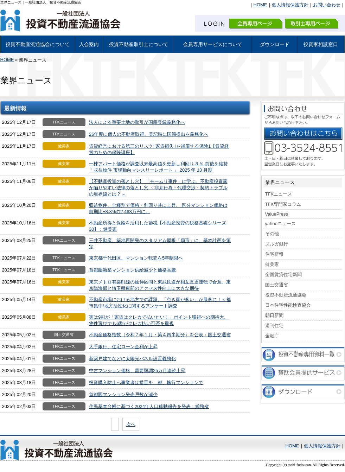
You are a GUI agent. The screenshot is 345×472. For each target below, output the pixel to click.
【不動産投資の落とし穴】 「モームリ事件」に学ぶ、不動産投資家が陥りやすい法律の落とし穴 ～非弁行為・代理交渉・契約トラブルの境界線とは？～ (158, 188)
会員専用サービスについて (212, 44)
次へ (130, 424)
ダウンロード (274, 44)
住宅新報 (274, 254)
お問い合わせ (326, 4)
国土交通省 (276, 284)
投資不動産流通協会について (38, 44)
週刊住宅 (274, 325)
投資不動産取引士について (138, 44)
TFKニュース (278, 194)
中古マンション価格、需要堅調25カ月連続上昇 (137, 370)
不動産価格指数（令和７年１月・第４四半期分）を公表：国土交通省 (160, 334)
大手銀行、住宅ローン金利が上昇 (123, 346)
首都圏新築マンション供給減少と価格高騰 (132, 270)
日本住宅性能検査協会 (288, 305)
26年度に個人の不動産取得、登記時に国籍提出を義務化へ (148, 134)
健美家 (272, 264)
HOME (260, 4)
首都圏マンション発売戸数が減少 (123, 394)
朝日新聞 (274, 315)
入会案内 (89, 44)
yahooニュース (280, 223)
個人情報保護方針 (290, 4)
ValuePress (276, 214)
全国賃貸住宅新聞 (283, 274)
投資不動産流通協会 (285, 295)
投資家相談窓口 (321, 44)
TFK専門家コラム (283, 204)
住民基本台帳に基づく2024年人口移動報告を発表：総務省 (149, 406)
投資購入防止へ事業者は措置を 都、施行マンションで (146, 382)
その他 (272, 233)
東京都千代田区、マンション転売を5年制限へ (136, 258)
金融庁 (272, 335)
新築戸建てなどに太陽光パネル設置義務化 (132, 358)
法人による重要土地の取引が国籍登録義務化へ (137, 122)
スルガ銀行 (276, 244)
